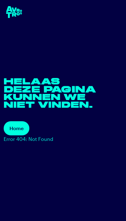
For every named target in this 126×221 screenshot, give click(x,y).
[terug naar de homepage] (14, 12)
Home (16, 128)
